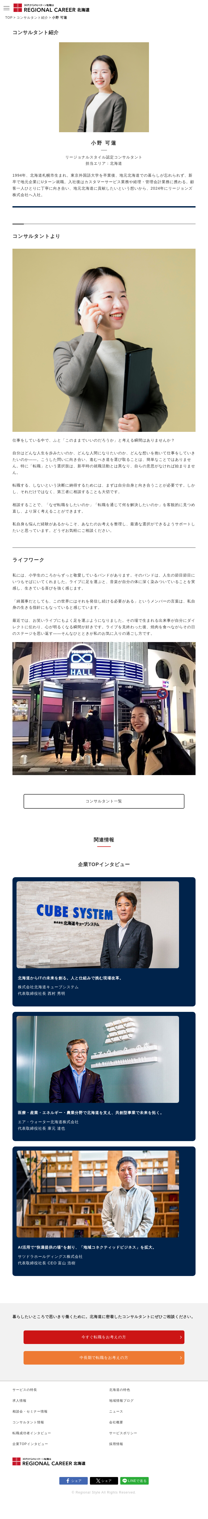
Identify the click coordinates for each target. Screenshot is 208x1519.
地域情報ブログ (121, 1401)
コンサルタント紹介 (32, 18)
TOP (8, 18)
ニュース (116, 1411)
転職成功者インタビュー (31, 1433)
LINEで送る (137, 1481)
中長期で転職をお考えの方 (104, 1357)
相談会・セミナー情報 (30, 1411)
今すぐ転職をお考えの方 (104, 1337)
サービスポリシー (123, 1433)
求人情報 (19, 1401)
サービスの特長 (24, 1390)
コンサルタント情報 (28, 1422)
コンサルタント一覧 (104, 801)
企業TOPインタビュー (30, 1444)
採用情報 (116, 1444)
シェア (76, 1481)
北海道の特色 (119, 1390)
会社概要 (116, 1422)
